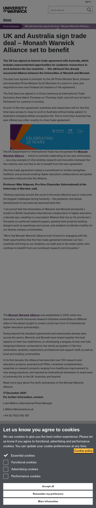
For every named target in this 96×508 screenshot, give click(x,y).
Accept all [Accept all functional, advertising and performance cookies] (48, 486)
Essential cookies (19, 455)
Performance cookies (22, 477)
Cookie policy (83, 451)
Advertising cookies (20, 469)
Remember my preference (48, 493)
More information (48, 501)
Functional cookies (20, 463)
